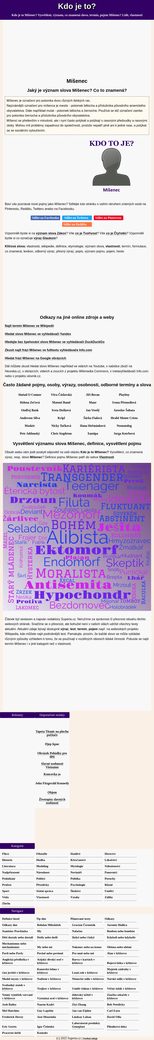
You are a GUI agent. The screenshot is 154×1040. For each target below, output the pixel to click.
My (39, 931)
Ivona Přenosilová (124, 402)
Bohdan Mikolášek (49, 925)
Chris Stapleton (61, 433)
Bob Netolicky (116, 1004)
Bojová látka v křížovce (122, 963)
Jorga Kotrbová (124, 433)
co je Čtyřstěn (116, 233)
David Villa (114, 1016)
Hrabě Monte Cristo (124, 418)
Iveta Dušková (61, 410)
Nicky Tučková (61, 425)
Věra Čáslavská (61, 394)
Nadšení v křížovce (49, 978)
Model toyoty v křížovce (17, 978)
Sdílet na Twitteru (77, 217)
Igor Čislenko (45, 1026)
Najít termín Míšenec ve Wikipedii (29, 325)
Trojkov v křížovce (49, 988)
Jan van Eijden (81, 1010)
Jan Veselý (93, 410)
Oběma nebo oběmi (119, 947)
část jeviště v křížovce (15, 972)
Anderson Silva (30, 418)
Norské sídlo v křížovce (121, 978)
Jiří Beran (93, 394)
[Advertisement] (77, 47)
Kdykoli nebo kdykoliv (121, 937)
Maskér (30, 425)
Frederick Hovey (12, 1016)
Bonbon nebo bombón (121, 931)
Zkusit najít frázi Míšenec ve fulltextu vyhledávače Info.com (48, 350)
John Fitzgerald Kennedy (52, 783)
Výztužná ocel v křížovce (52, 998)
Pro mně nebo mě (83, 953)
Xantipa (92, 433)
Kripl (61, 418)
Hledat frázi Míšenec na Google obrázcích (35, 358)
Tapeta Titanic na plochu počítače (52, 733)
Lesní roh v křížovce (85, 972)
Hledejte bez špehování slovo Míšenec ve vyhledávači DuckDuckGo (54, 342)
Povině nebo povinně (50, 953)
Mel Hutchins (10, 1010)
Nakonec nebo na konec (87, 947)
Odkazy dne (9, 925)
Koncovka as (52, 774)
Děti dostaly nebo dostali (17, 937)
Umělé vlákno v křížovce (87, 988)
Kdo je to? (77, 6)
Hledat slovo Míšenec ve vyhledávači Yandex (38, 334)
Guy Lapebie (45, 1010)
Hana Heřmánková (92, 425)
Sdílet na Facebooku (45, 217)
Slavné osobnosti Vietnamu (52, 765)
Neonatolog (124, 425)
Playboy (124, 394)
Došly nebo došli (47, 937)
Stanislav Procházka (15, 931)
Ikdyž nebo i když (83, 937)
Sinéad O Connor (29, 394)
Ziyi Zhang (79, 1004)
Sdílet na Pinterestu (108, 217)
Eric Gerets (9, 1026)
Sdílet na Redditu (77, 224)
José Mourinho (46, 1016)
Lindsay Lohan (81, 1016)
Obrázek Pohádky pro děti (52, 755)
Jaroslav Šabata (124, 410)
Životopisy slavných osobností (52, 801)
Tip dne (41, 918)
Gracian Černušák (83, 925)
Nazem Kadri (45, 1004)
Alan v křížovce (117, 953)
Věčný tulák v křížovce (121, 988)
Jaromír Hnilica (117, 925)
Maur (93, 402)
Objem (52, 792)
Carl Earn (113, 1010)
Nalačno (77, 931)
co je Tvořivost (86, 233)
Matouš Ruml (61, 402)
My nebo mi (44, 947)
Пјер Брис (52, 744)
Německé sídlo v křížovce (88, 978)
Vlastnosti (106, 457)
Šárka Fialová (93, 418)
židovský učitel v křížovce (82, 996)
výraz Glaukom (45, 238)
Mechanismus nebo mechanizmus (14, 945)
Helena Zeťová (30, 402)
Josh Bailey (9, 1004)
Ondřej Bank (29, 410)
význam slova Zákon (51, 233)
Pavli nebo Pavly (12, 953)
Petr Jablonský (30, 433)
